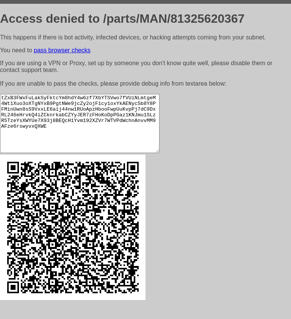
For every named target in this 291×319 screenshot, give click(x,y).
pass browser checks (62, 50)
